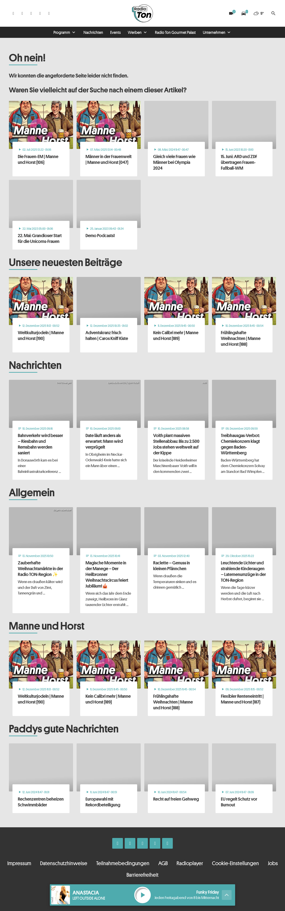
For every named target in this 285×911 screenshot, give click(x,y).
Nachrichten (93, 32)
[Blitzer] (231, 13)
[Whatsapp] (31, 13)
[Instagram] (22, 13)
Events (115, 32)
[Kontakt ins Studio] (49, 13)
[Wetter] (258, 13)
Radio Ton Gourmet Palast (175, 32)
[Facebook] (13, 13)
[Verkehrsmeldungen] (243, 13)
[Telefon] (40, 13)
